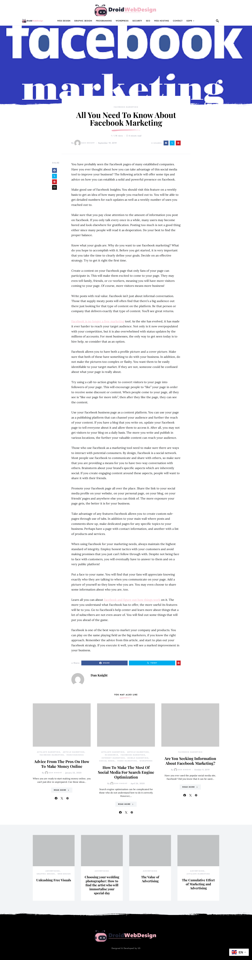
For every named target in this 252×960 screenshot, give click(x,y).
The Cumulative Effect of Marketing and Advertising (198, 884)
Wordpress (146, 761)
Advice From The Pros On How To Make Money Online (61, 764)
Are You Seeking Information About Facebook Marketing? (190, 761)
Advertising (52, 871)
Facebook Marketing (126, 107)
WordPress (122, 21)
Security (137, 21)
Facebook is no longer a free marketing (97, 321)
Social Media (107, 761)
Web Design (63, 21)
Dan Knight (84, 143)
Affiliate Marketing (48, 752)
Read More (60, 790)
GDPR (189, 21)
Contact (178, 21)
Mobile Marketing (137, 758)
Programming (104, 21)
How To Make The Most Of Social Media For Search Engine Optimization (126, 772)
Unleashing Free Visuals (53, 880)
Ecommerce (111, 755)
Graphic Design (83, 21)
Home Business (75, 755)
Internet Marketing (113, 758)
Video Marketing (127, 761)
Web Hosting (161, 21)
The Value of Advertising (150, 879)
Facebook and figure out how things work (132, 600)
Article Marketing (74, 752)
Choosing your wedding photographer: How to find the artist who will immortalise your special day (102, 885)
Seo (148, 21)
